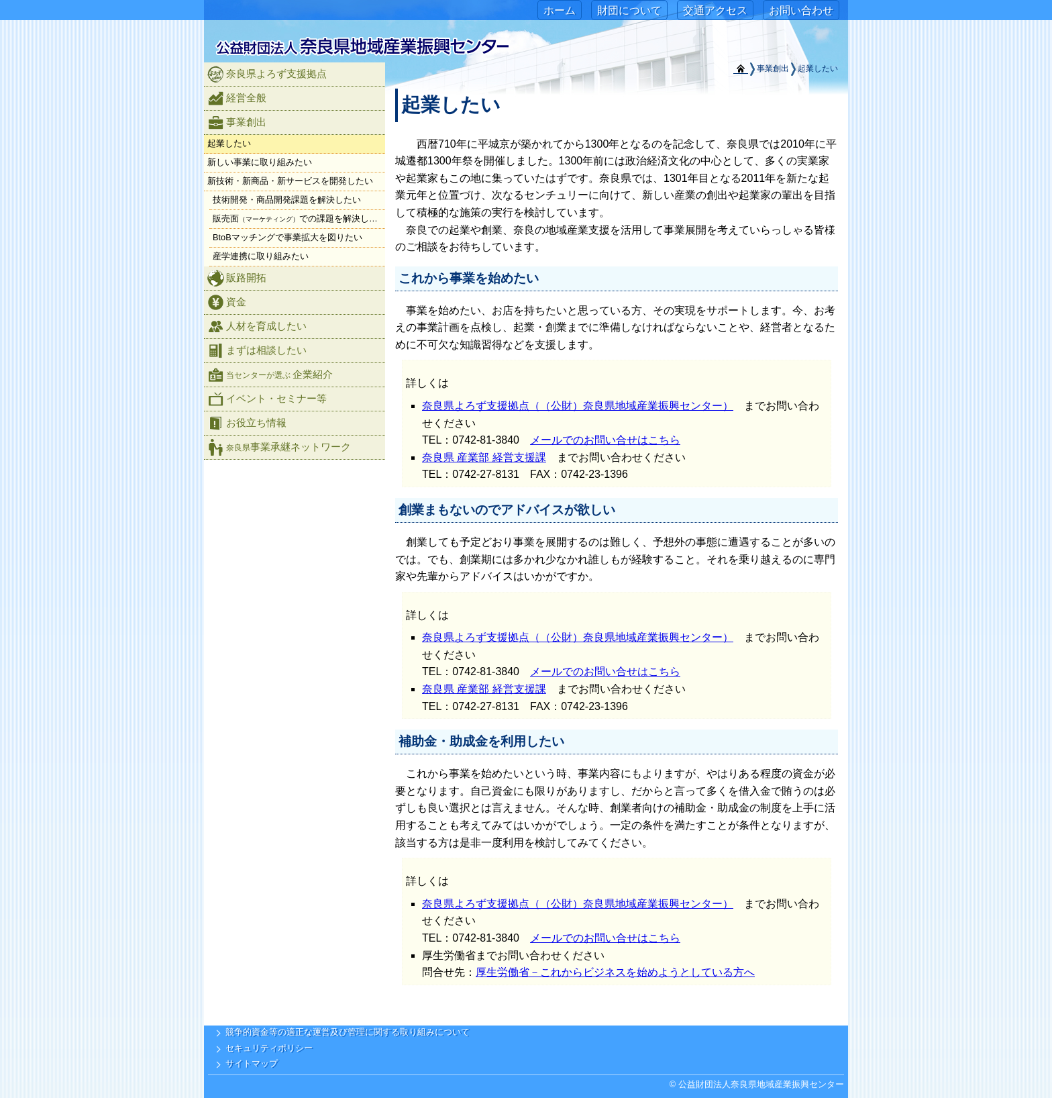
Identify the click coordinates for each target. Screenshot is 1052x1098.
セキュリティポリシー (269, 1048)
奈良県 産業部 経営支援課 (484, 457)
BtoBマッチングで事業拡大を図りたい (287, 237)
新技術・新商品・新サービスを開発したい (290, 181)
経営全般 (236, 98)
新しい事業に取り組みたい (259, 162)
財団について (629, 10)
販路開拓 (236, 278)
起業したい (229, 143)
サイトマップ (251, 1063)
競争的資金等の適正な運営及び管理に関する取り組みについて (347, 1032)
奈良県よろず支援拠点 (267, 74)
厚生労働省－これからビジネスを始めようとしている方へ (615, 972)
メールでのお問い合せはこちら (605, 440)
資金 (226, 302)
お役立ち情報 (246, 423)
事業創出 (236, 122)
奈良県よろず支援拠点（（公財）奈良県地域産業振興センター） (577, 405)
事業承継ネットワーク (279, 447)
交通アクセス (715, 10)
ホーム (559, 10)
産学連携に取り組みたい (261, 256)
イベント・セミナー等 (267, 399)
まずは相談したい (257, 350)
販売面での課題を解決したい (299, 218)
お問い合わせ (801, 10)
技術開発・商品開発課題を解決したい (287, 200)
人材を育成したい (257, 326)
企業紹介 (270, 374)
